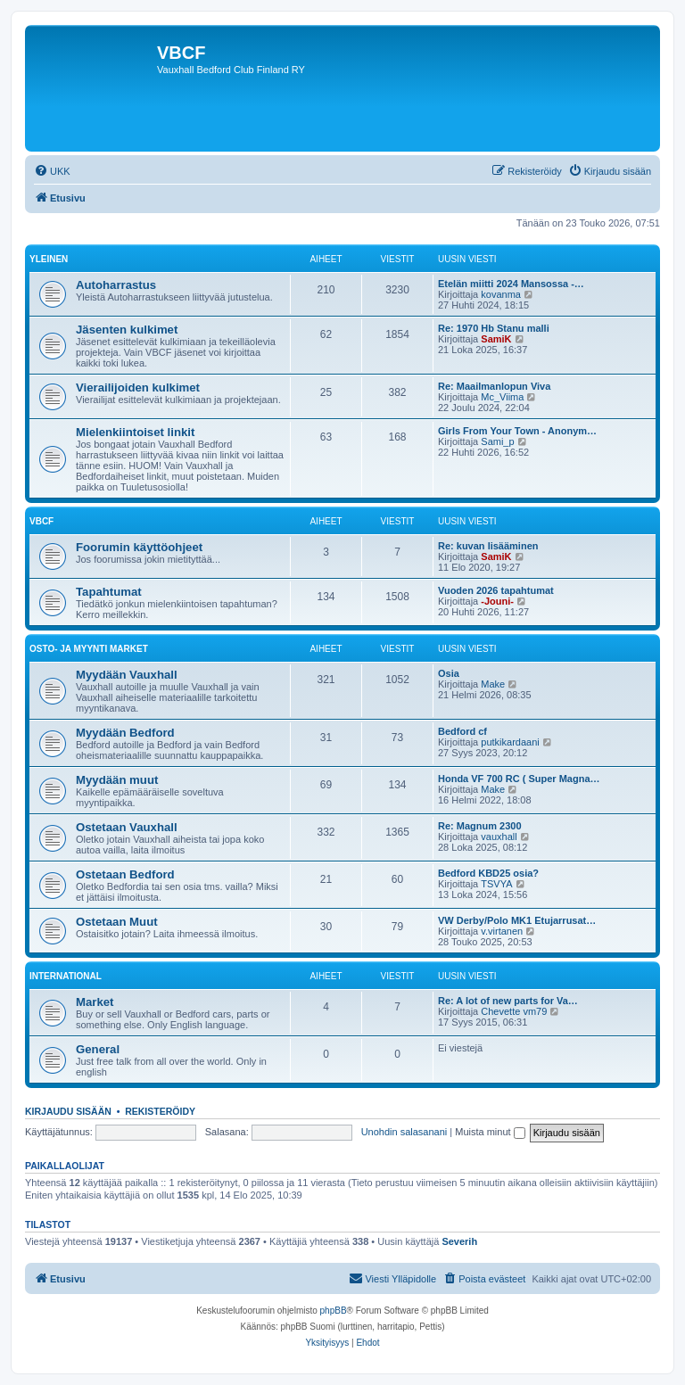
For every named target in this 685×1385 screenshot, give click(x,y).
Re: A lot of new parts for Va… (508, 1000)
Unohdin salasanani (404, 1131)
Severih (459, 1241)
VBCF (41, 521)
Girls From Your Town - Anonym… (517, 430)
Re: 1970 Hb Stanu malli (493, 328)
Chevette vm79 (514, 1011)
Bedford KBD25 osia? (488, 873)
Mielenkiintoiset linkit (135, 432)
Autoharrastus (116, 285)
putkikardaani (510, 742)
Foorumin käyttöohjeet (139, 547)
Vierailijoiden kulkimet (138, 387)
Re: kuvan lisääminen (488, 545)
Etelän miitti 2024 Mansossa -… (511, 283)
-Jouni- (497, 601)
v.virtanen (502, 931)
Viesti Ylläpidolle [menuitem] (392, 1278)
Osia (448, 673)
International (65, 976)
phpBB (333, 1310)
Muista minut (489, 1131)
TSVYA (496, 883)
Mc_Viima (502, 397)
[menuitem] (52, 171)
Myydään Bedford (125, 732)
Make (493, 684)
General (98, 1049)
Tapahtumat (109, 591)
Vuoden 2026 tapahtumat (496, 590)
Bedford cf (462, 731)
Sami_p (497, 441)
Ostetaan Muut (117, 921)
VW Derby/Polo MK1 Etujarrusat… (517, 920)
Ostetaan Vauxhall (126, 827)
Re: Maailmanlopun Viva (494, 386)
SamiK (496, 339)
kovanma (501, 294)
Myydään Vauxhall (126, 674)
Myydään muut (117, 780)
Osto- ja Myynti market (88, 649)
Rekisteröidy (160, 1111)
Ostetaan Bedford (125, 874)
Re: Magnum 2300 (480, 825)
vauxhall (498, 836)
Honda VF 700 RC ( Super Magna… (519, 778)
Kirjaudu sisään (68, 1111)
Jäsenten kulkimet (126, 329)
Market (95, 1002)
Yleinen (48, 259)
